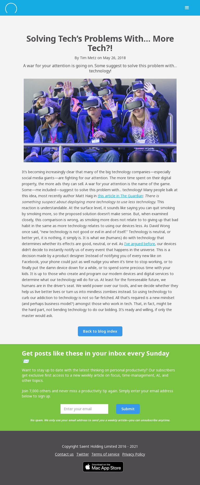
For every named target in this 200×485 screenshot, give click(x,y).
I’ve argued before (139, 243)
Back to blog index (100, 331)
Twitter (82, 454)
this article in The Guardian (120, 195)
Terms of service (105, 454)
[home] (92, 8)
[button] (187, 8)
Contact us (64, 454)
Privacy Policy (133, 454)
